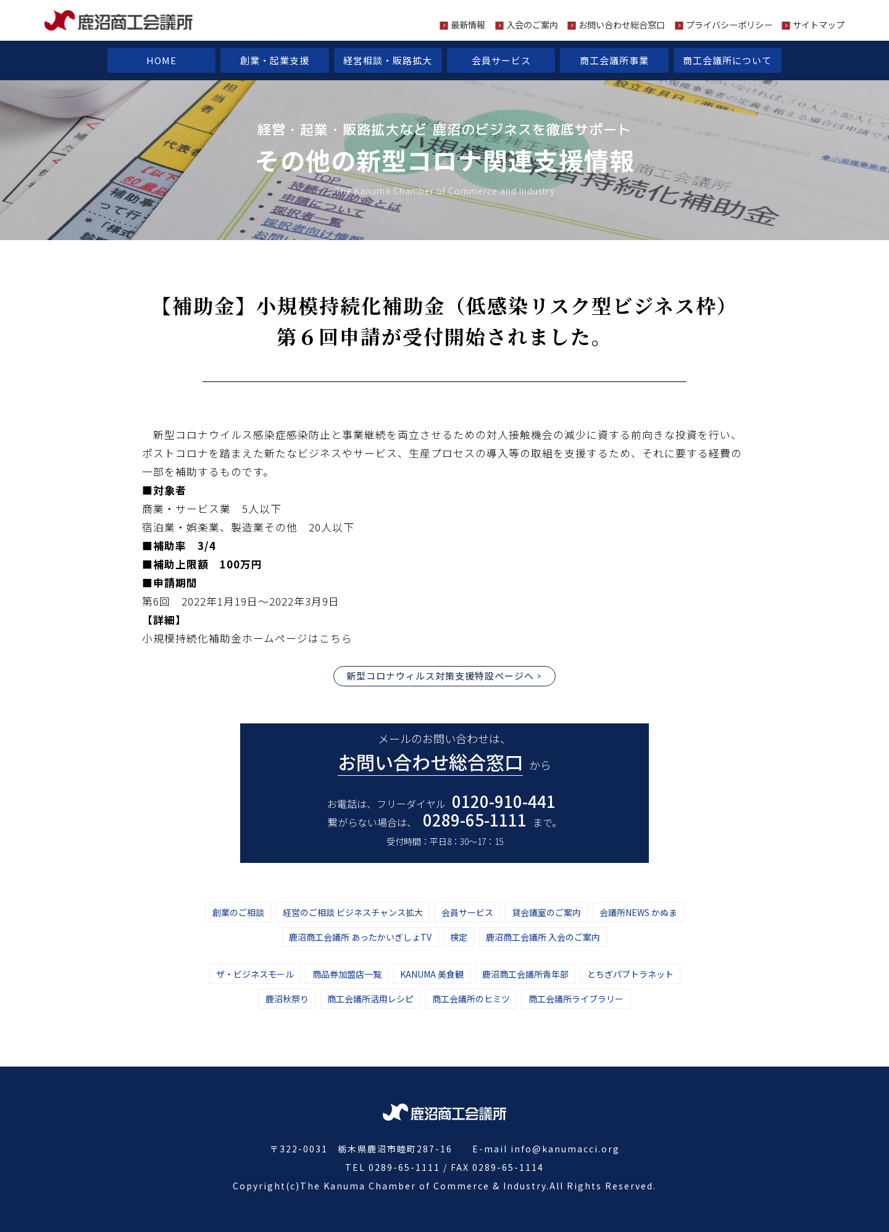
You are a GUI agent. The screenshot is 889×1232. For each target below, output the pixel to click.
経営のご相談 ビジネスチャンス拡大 (353, 912)
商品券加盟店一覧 (347, 974)
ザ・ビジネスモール (255, 974)
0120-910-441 (504, 800)
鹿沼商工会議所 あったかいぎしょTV (360, 937)
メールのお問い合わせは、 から (444, 753)
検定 (458, 937)
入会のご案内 (532, 25)
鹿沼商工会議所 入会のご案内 (543, 937)
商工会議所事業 (614, 60)
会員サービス (501, 60)
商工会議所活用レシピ (370, 999)
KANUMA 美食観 (432, 974)
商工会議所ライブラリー (576, 999)
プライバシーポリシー (729, 25)
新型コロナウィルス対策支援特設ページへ (440, 675)
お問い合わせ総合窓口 (621, 25)
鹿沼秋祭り (287, 999)
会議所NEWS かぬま (638, 912)
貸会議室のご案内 (546, 912)
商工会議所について (727, 60)
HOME (161, 60)
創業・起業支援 (274, 60)
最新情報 (468, 25)
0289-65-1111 (475, 819)
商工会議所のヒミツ (471, 999)
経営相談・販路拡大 (387, 60)
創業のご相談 (238, 912)
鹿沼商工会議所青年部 (525, 974)
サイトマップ (819, 25)
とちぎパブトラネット (630, 974)
